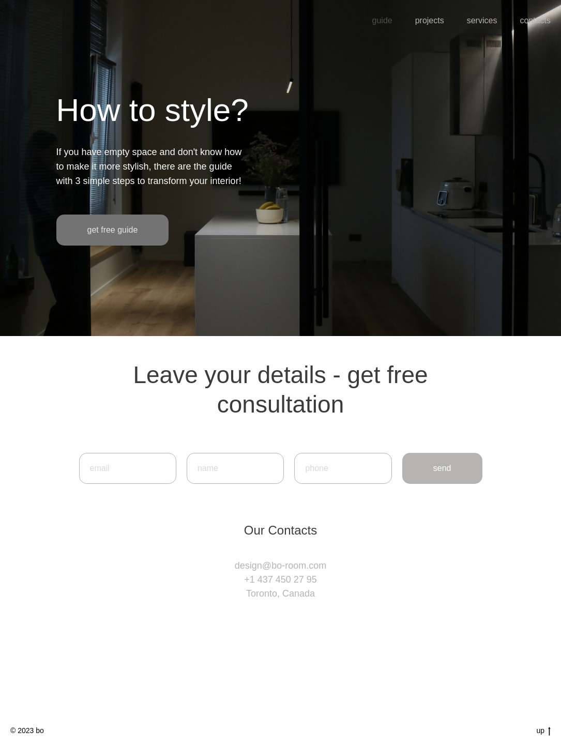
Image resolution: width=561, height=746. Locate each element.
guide (382, 20)
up (543, 731)
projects (429, 20)
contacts (535, 20)
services (482, 20)
